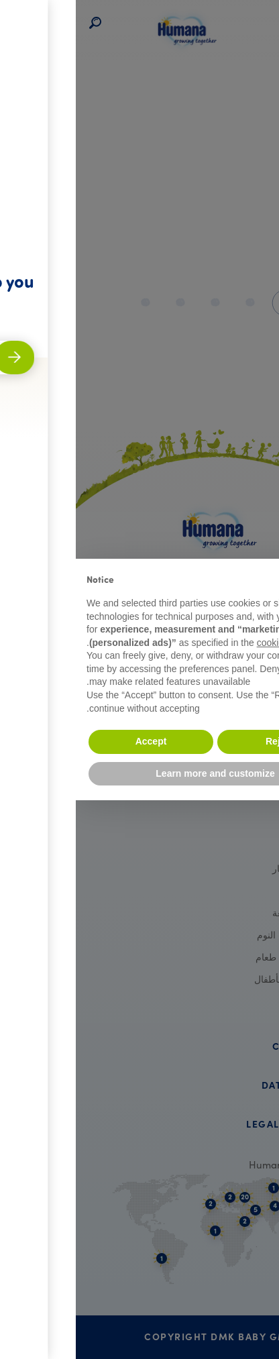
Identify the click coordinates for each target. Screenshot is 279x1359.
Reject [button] (204, 741)
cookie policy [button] (208, 642)
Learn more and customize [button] (139, 773)
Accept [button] (75, 741)
